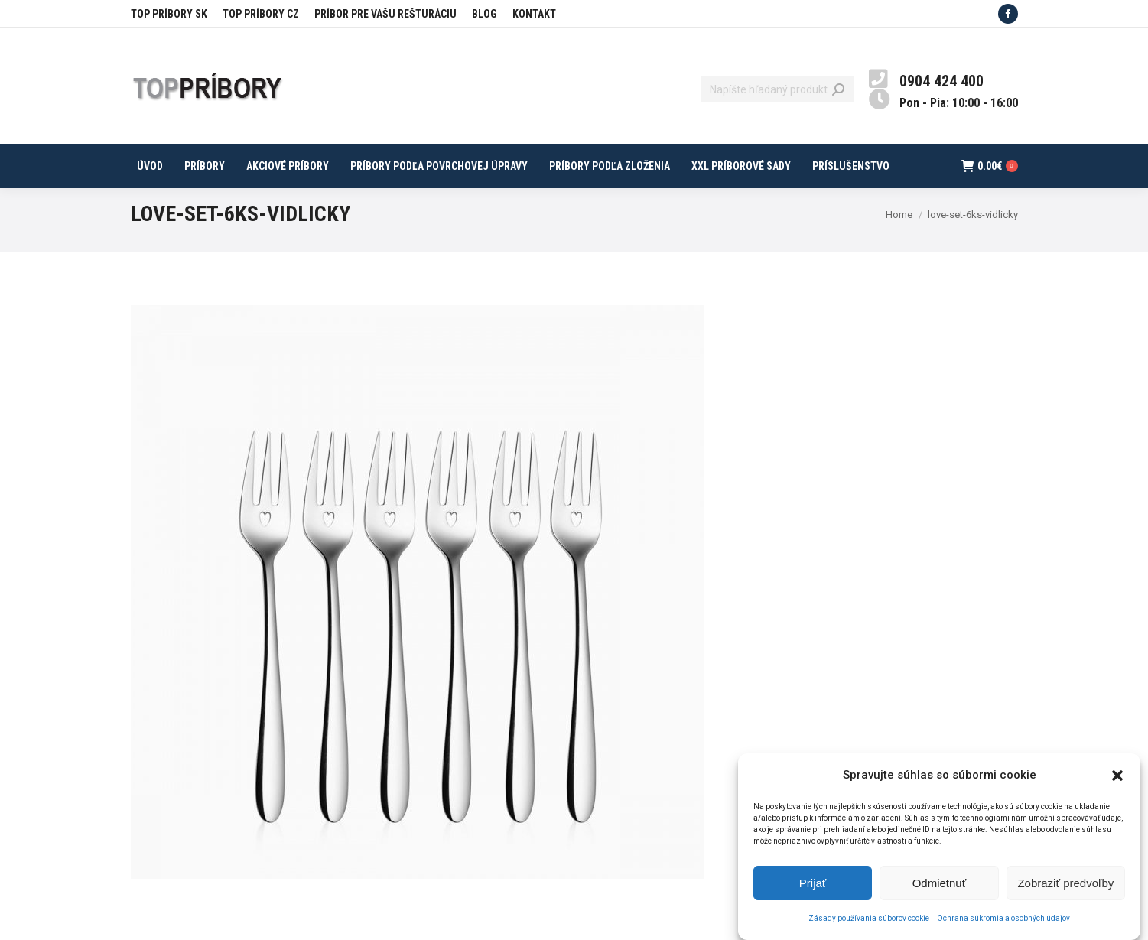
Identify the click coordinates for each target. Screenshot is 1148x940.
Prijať (813, 890)
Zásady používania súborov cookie (868, 926)
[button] (1117, 783)
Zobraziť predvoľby (1065, 890)
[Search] (777, 89)
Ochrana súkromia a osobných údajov (1003, 926)
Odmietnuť (939, 890)
